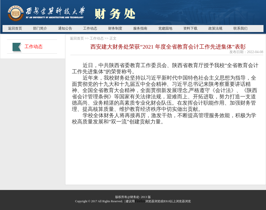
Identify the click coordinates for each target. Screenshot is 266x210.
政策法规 (215, 28)
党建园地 (165, 28)
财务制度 (115, 28)
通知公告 (65, 28)
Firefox (140, 201)
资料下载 (190, 28)
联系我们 (240, 28)
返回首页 (15, 28)
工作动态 (90, 28)
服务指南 (140, 28)
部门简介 (40, 28)
